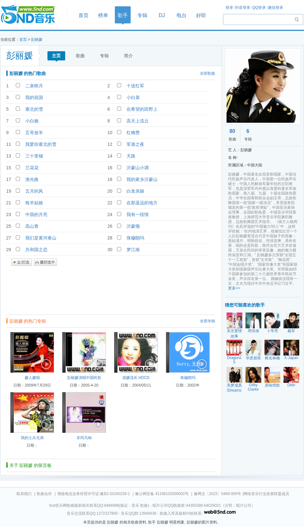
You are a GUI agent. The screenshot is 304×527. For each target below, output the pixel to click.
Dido (291, 385)
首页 (32, 14)
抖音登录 (242, 7)
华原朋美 (253, 358)
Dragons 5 (234, 360)
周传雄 (253, 331)
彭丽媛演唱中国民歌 (84, 377)
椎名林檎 (272, 358)
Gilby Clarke (253, 387)
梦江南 (133, 249)
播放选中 (45, 262)
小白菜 (133, 97)
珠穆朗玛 (135, 237)
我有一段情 (138, 214)
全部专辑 (207, 321)
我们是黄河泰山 (40, 237)
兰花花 (32, 167)
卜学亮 (272, 331)
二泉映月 (34, 85)
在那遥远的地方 (142, 202)
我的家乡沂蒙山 (142, 179)
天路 (131, 155)
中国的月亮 (36, 214)
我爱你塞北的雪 (40, 144)
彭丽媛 (36, 39)
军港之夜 (135, 144)
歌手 (123, 15)
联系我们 (24, 494)
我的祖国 (34, 97)
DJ (162, 15)
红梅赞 (133, 132)
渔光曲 (32, 179)
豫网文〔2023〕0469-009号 (217, 494)
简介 (128, 55)
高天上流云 (138, 120)
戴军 (291, 331)
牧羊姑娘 (34, 202)
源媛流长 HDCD (136, 377)
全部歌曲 (207, 73)
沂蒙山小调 (138, 167)
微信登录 (275, 7)
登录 (229, 7)
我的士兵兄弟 (32, 438)
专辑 (142, 15)
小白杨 (32, 120)
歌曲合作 (44, 494)
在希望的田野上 (142, 109)
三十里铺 (34, 155)
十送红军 (135, 85)
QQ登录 (259, 7)
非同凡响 (84, 438)
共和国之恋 (36, 249)
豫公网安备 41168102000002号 (162, 494)
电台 (182, 15)
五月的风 (34, 191)
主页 (56, 55)
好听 (201, 15)
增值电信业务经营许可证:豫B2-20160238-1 (93, 494)
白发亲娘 (135, 191)
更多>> (234, 288)
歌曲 (80, 55)
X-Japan (291, 358)
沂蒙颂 (133, 226)
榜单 (103, 15)
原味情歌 (272, 385)
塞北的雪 (34, 109)
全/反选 (21, 262)
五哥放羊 (34, 132)
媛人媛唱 (32, 377)
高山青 (32, 226)
